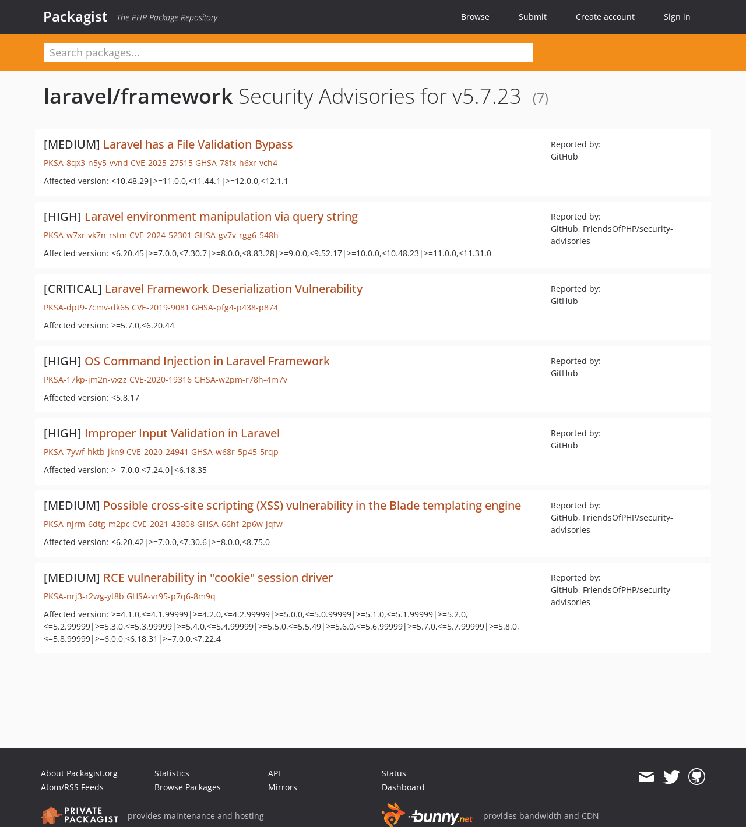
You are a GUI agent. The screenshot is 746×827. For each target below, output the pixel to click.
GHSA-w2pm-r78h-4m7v (240, 379)
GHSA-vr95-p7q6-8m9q (171, 596)
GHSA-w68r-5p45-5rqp (235, 451)
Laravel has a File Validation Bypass (198, 144)
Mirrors (282, 787)
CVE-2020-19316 (160, 379)
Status (394, 773)
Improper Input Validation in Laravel (182, 433)
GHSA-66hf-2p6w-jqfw (240, 523)
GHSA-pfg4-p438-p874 (235, 307)
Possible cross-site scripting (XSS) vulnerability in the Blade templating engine (312, 505)
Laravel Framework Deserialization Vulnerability (234, 288)
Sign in (677, 16)
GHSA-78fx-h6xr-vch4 (236, 162)
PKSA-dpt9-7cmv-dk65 (86, 307)
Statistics (171, 773)
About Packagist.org (79, 773)
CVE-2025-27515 (162, 162)
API (274, 773)
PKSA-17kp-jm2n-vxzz (85, 379)
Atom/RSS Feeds (72, 787)
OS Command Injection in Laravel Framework (207, 361)
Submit (533, 16)
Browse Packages (187, 787)
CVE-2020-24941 (157, 451)
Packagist (75, 16)
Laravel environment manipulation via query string (221, 216)
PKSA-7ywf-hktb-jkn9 (84, 451)
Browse (475, 16)
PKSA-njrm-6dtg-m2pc (87, 523)
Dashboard (403, 787)
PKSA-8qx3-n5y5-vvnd (86, 162)
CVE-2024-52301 (160, 235)
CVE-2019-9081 (160, 307)
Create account (605, 16)
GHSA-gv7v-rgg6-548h (236, 235)
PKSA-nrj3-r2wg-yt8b (84, 596)
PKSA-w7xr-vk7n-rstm (85, 235)
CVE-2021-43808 (163, 523)
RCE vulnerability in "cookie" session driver (218, 577)
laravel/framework (138, 96)
